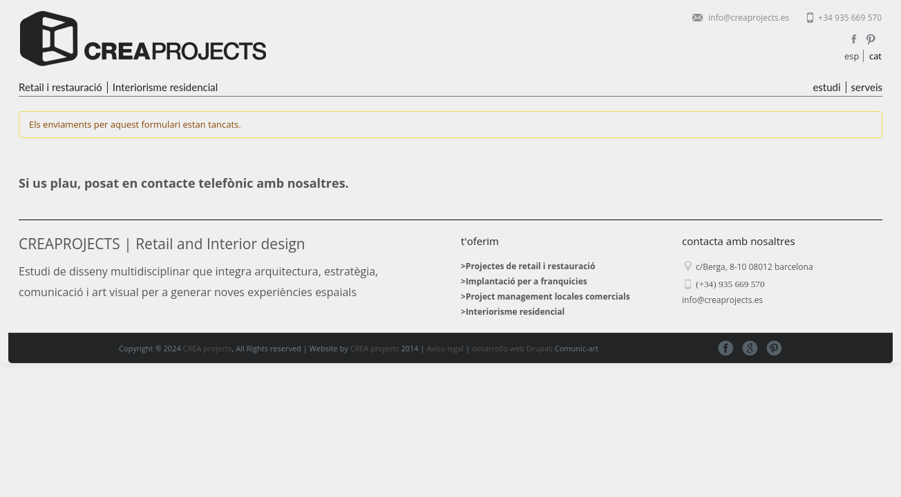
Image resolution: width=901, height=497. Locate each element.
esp (851, 56)
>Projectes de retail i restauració (528, 266)
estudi (826, 87)
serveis (866, 87)
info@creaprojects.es (748, 17)
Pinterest (870, 39)
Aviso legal (445, 348)
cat (875, 56)
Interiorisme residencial (165, 87)
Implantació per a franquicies (526, 281)
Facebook (854, 39)
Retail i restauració (60, 87)
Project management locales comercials (548, 296)
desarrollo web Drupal (511, 348)
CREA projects (207, 348)
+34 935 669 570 (850, 17)
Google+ (750, 348)
